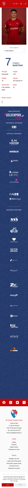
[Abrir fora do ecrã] (25, 3)
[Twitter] (24, 402)
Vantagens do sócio (14, 458)
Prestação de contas (14, 449)
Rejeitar (20, 484)
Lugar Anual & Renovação (14, 461)
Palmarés (14, 444)
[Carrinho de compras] (15, 3)
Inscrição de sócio (14, 465)
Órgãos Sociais (14, 447)
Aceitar (7, 484)
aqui (16, 481)
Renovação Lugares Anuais (14, 463)
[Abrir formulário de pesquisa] (21, 3)
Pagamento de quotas (14, 468)
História (14, 442)
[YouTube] (17, 402)
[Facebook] (3, 402)
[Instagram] (10, 402)
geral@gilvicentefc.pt (15, 432)
